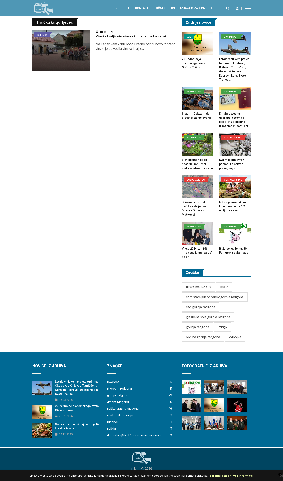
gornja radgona (197, 331)
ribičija (139, 432)
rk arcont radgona (139, 392)
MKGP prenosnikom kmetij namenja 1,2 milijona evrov (233, 210)
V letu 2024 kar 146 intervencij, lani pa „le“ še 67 (197, 257)
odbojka (235, 341)
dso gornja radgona (200, 311)
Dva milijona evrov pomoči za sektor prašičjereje (231, 168)
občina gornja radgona (203, 341)
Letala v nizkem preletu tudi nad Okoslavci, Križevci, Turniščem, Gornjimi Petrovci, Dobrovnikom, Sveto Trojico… (233, 71)
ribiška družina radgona (139, 412)
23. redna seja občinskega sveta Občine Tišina (194, 63)
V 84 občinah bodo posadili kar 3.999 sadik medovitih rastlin (197, 168)
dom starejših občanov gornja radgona (214, 301)
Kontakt (141, 8)
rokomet (139, 386)
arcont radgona (139, 406)
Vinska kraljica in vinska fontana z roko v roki (132, 36)
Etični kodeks (164, 8)
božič (224, 291)
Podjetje (123, 8)
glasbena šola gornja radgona (208, 321)
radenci (139, 426)
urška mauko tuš (198, 291)
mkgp (222, 331)
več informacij (243, 475)
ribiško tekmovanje (139, 419)
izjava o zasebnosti (196, 8)
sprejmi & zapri (220, 475)
